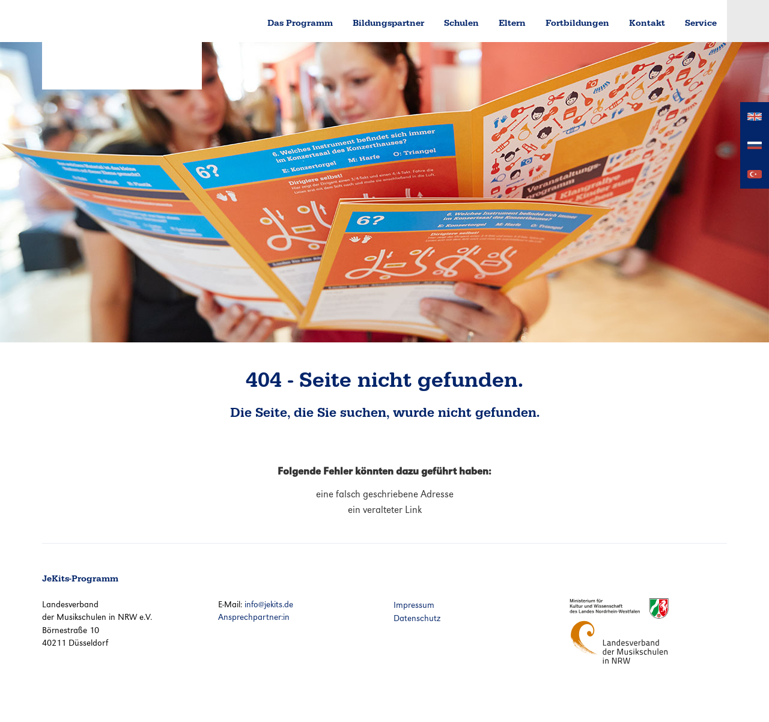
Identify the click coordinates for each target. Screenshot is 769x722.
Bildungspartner (388, 22)
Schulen (461, 22)
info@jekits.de (269, 604)
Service (701, 22)
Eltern (512, 22)
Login (748, 21)
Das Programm (300, 22)
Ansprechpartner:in (254, 616)
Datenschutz (417, 618)
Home (237, 21)
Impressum (414, 604)
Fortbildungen (577, 22)
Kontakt (647, 22)
